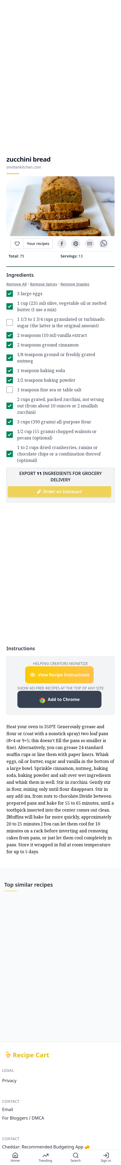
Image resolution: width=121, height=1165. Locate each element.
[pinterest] (76, 243)
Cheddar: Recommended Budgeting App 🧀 (46, 1147)
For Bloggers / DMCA (23, 1118)
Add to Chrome (59, 700)
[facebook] (62, 243)
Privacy (9, 1081)
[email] (89, 243)
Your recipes (38, 243)
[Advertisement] (60, 77)
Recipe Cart (31, 1055)
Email (7, 1109)
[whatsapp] (103, 243)
